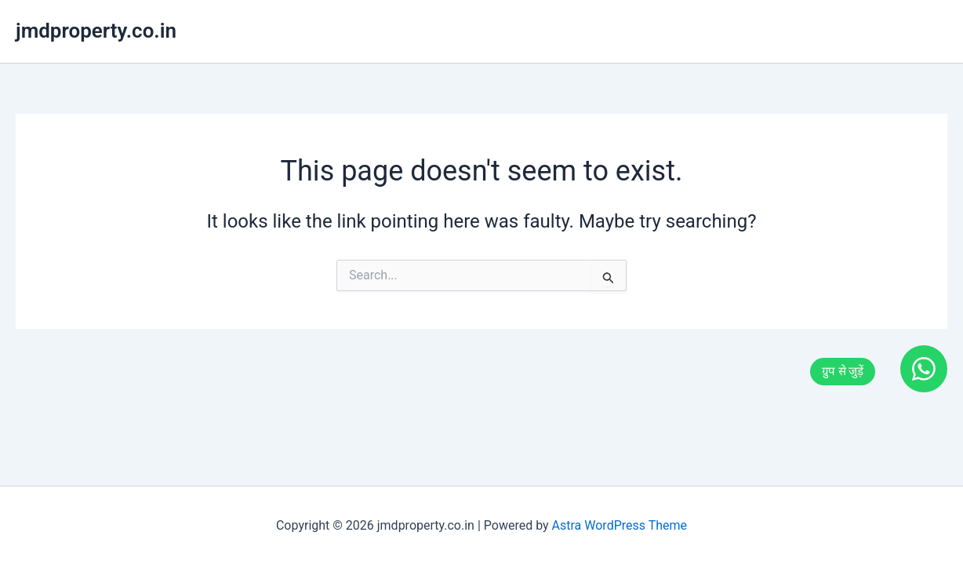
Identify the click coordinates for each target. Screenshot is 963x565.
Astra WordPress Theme (619, 525)
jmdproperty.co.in (96, 30)
